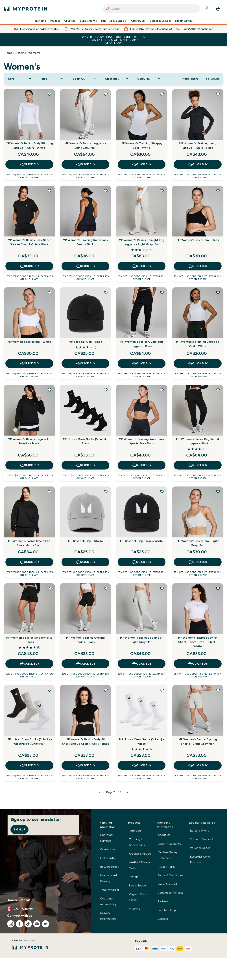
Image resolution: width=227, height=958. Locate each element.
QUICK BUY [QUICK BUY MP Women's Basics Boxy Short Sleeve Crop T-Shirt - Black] (29, 266)
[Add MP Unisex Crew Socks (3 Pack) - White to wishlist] (161, 690)
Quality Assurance (169, 843)
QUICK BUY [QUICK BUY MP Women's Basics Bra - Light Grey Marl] (198, 562)
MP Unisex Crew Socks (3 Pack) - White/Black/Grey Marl (29, 741)
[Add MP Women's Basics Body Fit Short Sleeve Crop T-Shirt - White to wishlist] (218, 588)
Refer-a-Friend (199, 830)
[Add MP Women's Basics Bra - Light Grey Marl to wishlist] (218, 491)
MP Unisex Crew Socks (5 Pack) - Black (85, 441)
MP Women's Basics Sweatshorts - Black (29, 640)
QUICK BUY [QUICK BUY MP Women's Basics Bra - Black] (198, 266)
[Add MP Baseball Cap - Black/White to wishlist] (161, 491)
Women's (34, 53)
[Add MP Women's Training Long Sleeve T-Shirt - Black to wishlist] (218, 94)
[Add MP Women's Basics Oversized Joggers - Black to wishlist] (161, 292)
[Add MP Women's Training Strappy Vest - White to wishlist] (161, 94)
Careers (163, 918)
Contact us (107, 849)
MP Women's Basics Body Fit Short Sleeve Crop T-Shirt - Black (85, 741)
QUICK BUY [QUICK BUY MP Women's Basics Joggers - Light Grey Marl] (85, 164)
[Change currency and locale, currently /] (45, 909)
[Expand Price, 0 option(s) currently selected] (52, 78)
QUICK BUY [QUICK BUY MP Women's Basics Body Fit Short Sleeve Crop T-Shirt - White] (198, 664)
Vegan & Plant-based (138, 897)
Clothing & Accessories (137, 842)
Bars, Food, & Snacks (113, 21)
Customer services (106, 837)
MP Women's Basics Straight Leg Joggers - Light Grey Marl (141, 242)
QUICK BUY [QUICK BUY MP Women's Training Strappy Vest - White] (141, 164)
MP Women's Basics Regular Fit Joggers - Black (197, 441)
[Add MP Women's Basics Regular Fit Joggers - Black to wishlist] (218, 389)
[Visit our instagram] (10, 923)
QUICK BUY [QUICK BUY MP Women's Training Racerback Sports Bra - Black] (141, 465)
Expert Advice (184, 21)
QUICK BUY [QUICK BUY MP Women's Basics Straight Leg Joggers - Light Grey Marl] (141, 266)
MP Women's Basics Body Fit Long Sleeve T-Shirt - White (29, 145)
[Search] (107, 8)
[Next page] (127, 792)
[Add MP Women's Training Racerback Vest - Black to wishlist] (105, 190)
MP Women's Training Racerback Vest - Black (85, 242)
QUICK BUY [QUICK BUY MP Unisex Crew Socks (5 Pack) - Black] (85, 465)
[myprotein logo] (25, 8)
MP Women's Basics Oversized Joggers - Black (141, 344)
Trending (40, 21)
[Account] (207, 8)
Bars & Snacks (138, 885)
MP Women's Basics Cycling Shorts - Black (85, 640)
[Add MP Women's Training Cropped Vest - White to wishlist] (218, 292)
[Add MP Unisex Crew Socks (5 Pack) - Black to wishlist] (105, 389)
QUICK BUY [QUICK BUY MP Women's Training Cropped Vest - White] (198, 363)
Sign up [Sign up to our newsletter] (19, 829)
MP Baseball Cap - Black (85, 341)
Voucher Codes (200, 848)
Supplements (88, 21)
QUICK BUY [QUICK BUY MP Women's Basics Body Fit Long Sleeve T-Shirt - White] (29, 164)
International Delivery (108, 878)
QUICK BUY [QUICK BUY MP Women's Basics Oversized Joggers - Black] (141, 363)
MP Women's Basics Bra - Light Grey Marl (197, 543)
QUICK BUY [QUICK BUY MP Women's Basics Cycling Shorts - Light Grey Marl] (198, 765)
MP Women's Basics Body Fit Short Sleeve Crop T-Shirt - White (197, 642)
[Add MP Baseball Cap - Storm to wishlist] (105, 491)
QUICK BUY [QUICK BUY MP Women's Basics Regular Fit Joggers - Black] (198, 465)
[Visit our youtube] (36, 923)
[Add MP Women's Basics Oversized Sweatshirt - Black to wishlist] (49, 491)
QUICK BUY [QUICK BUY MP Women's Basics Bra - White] (29, 363)
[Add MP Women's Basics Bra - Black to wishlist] (218, 190)
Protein (55, 21)
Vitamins (134, 908)
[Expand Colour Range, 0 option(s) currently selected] (149, 78)
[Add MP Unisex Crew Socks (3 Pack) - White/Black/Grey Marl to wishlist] (49, 690)
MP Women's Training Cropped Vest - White (197, 344)
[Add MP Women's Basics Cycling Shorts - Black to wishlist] (105, 588)
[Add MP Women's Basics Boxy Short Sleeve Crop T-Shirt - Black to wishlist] (49, 190)
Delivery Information (108, 915)
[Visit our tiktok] (28, 923)
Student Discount (201, 839)
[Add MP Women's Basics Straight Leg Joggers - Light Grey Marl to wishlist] (161, 190)
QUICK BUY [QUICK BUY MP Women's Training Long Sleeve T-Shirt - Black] (198, 164)
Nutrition (135, 830)
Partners (163, 901)
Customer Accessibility (108, 901)
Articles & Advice (140, 853)
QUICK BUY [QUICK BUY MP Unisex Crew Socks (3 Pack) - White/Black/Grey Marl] (29, 765)
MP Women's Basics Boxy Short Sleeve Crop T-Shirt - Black (29, 242)
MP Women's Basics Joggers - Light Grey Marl (85, 145)
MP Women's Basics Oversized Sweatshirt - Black (29, 543)
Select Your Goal (160, 21)
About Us (164, 835)
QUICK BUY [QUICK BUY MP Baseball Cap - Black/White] (141, 562)
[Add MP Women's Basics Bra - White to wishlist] (49, 292)
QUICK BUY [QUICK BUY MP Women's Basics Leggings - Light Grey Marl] (141, 664)
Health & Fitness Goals (139, 865)
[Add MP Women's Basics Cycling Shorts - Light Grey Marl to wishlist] (218, 690)
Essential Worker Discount (200, 859)
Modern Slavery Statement (168, 855)
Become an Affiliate (171, 892)
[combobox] (151, 8)
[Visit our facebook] (19, 923)
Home (8, 53)
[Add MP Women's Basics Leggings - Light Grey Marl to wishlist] (161, 588)
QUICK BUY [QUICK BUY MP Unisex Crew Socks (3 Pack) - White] (141, 765)
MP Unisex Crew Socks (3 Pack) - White (141, 741)
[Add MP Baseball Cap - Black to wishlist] (105, 292)
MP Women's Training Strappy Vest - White (141, 145)
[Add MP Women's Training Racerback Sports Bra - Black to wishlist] (161, 389)
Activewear (138, 21)
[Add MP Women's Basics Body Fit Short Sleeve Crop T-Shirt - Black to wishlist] (105, 690)
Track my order (109, 890)
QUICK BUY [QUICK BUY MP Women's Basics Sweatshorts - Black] (29, 664)
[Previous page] (100, 792)
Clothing (20, 53)
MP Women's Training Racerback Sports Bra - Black (141, 441)
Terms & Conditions (170, 875)
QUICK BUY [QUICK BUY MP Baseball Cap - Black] (85, 363)
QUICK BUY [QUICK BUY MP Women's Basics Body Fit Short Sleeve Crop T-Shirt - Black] (85, 765)
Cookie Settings (19, 900)
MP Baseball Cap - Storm (85, 541)
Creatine (70, 21)
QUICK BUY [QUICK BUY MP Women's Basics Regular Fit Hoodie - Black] (29, 465)
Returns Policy (109, 866)
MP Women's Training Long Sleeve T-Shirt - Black (198, 145)
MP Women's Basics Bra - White (29, 341)
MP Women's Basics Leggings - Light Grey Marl (141, 640)
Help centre (108, 858)
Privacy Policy (166, 866)
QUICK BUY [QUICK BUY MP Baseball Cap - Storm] (85, 562)
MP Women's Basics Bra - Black (197, 240)
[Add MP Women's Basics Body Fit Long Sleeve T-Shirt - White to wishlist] (49, 94)
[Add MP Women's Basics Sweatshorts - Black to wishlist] (49, 588)
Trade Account (167, 884)
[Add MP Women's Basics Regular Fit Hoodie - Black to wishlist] (49, 389)
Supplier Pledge (167, 910)
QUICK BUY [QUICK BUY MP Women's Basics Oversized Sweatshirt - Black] (29, 562)
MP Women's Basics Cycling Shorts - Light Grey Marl (197, 741)
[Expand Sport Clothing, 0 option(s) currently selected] (84, 78)
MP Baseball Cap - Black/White (141, 541)
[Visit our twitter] (45, 923)
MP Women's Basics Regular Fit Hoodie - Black (29, 441)
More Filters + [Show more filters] (191, 78)
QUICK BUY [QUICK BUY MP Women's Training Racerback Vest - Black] (85, 266)
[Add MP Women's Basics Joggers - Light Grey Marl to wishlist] (105, 94)
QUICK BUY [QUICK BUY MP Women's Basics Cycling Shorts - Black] (85, 664)
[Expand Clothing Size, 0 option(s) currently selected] (117, 78)
